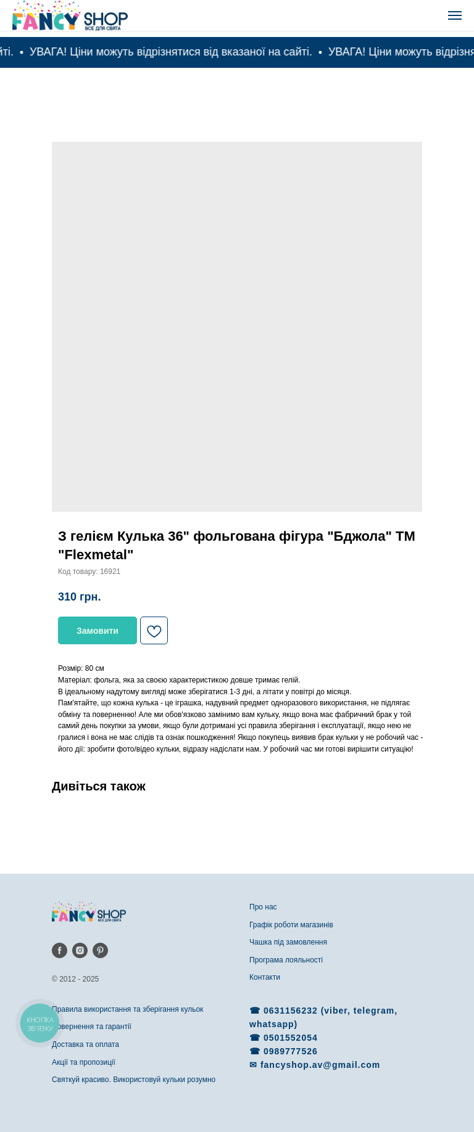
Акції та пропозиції (83, 1062)
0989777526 (291, 1051)
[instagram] (80, 950)
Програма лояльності (286, 960)
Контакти (264, 977)
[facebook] (59, 950)
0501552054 (291, 1038)
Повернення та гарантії (91, 1026)
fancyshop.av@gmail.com (320, 1065)
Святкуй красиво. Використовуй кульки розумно (133, 1079)
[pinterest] (100, 950)
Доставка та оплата (85, 1044)
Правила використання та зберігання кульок (127, 1009)
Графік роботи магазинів (291, 925)
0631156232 (292, 1010)
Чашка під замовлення (288, 942)
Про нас (263, 907)
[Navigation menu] (455, 15)
